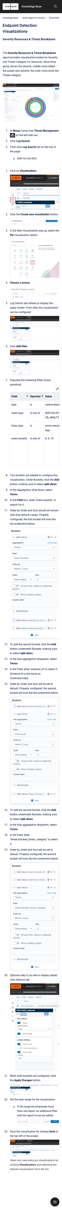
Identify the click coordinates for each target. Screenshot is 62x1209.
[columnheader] (19, 396)
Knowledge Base (31, 6)
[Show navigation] (54, 1201)
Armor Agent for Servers (33, 18)
